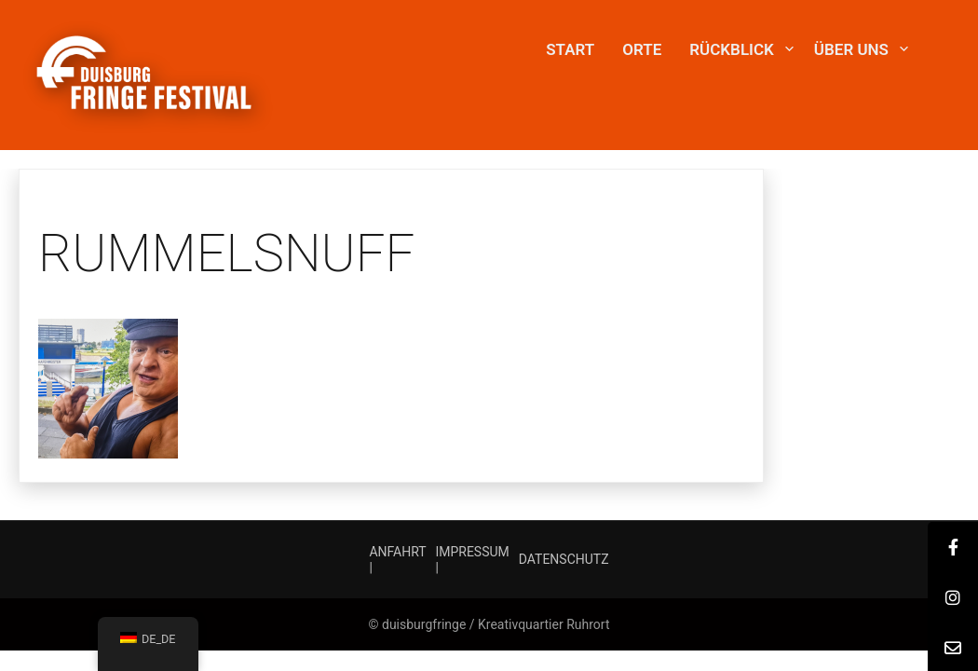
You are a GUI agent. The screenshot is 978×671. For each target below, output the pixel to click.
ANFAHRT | (397, 559)
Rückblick (731, 49)
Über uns (851, 49)
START (570, 49)
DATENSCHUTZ (564, 559)
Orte (641, 49)
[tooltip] (953, 547)
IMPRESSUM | (472, 559)
